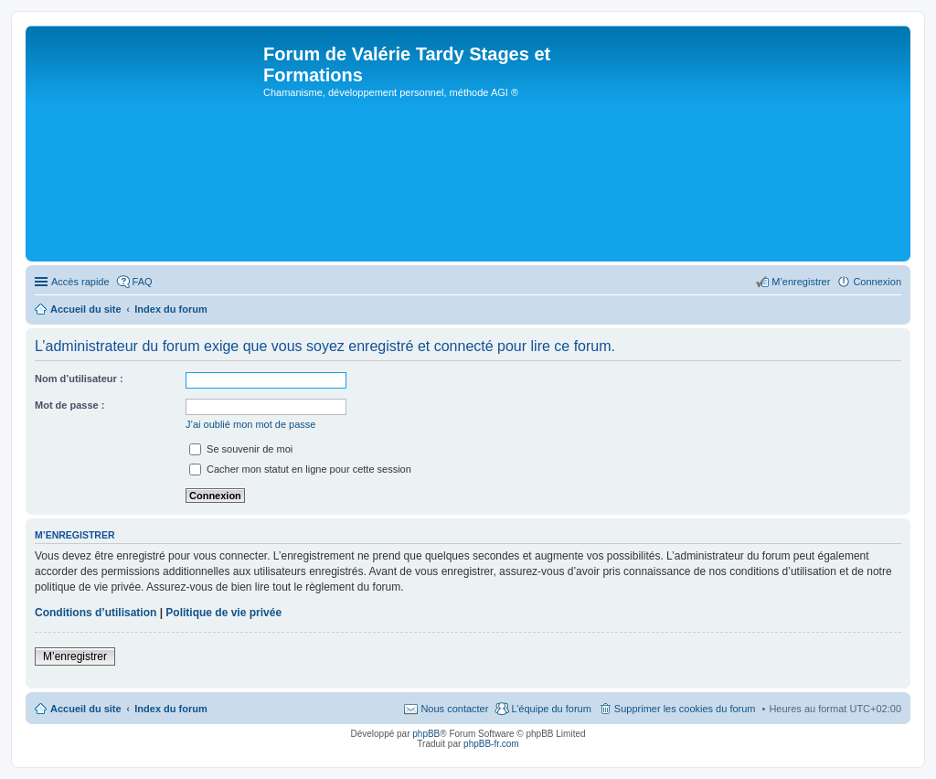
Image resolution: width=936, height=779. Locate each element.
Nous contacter (454, 708)
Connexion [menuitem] (877, 281)
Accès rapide (80, 281)
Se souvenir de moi (240, 448)
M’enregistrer (75, 656)
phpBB (426, 734)
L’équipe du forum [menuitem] (550, 708)
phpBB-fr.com (491, 744)
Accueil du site (86, 708)
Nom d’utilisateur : (79, 378)
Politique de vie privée (223, 612)
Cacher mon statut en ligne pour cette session (300, 469)
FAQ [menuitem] (143, 281)
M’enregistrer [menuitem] (800, 281)
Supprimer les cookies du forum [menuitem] (685, 708)
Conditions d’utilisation (95, 612)
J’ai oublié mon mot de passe (250, 424)
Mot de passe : (69, 405)
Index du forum (170, 708)
